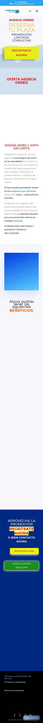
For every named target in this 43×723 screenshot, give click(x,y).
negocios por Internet (23, 191)
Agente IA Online (31, 718)
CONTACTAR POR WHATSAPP (21, 565)
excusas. (18, 221)
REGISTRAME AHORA (24, 551)
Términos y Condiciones (15, 682)
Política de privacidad (14, 690)
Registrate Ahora (21, 53)
